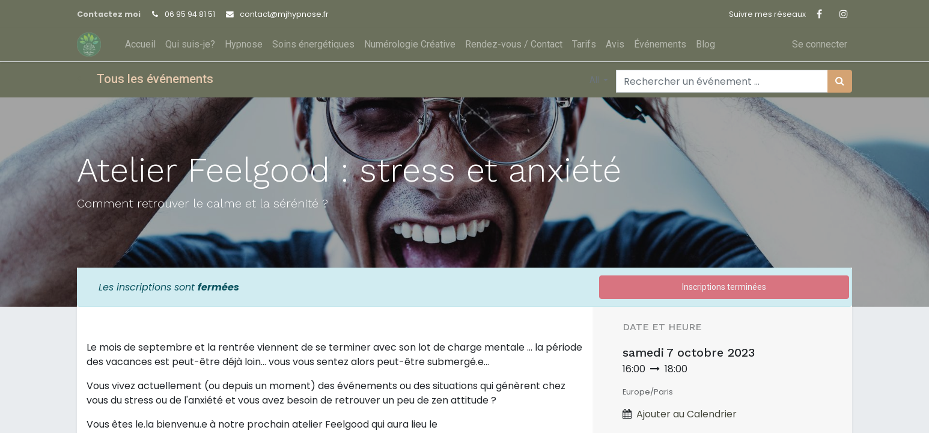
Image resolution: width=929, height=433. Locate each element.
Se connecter (819, 44)
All (595, 80)
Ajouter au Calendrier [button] (686, 414)
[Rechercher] (839, 81)
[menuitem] (140, 44)
